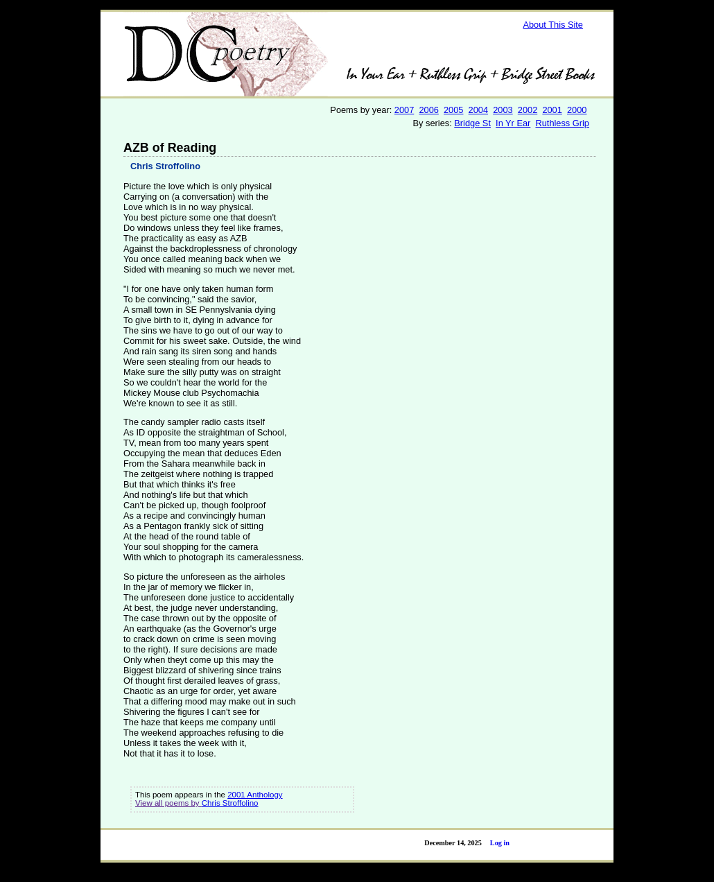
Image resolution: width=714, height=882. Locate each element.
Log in (500, 843)
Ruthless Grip (562, 123)
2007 (404, 110)
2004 (478, 110)
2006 (428, 110)
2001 (551, 110)
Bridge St (472, 123)
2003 (502, 110)
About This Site (553, 24)
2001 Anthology (254, 794)
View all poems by (168, 803)
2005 (453, 110)
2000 (576, 110)
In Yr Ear (513, 123)
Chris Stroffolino (165, 166)
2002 (527, 110)
